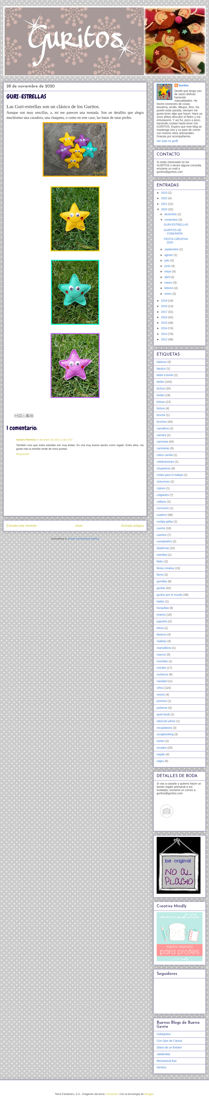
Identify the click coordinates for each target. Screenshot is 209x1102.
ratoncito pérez (166, 721)
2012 (164, 339)
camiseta (162, 441)
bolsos (161, 408)
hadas (160, 601)
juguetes (162, 621)
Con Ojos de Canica (169, 1040)
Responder (22, 454)
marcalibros (164, 647)
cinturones (163, 481)
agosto (169, 255)
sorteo (161, 741)
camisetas (163, 448)
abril (167, 277)
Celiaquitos (164, 1034)
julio (167, 260)
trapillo (161, 754)
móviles (161, 667)
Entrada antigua (132, 525)
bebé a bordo (165, 375)
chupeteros (164, 468)
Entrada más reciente (21, 525)
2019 (164, 300)
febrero (169, 288)
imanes (161, 614)
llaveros (161, 634)
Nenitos (161, 1067)
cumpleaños (164, 541)
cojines (161, 488)
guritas (161, 588)
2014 (164, 328)
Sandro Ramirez (26, 439)
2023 (164, 192)
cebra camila (165, 455)
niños (160, 687)
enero (168, 293)
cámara (161, 435)
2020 (164, 209)
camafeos (163, 428)
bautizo (161, 368)
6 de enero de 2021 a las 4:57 (55, 439)
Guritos (184, 85)
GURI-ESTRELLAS (176, 224)
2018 (164, 306)
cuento (161, 528)
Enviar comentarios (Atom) (83, 538)
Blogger (148, 1094)
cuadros (162, 514)
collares (161, 501)
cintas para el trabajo (170, 474)
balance (162, 361)
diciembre (171, 214)
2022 (164, 198)
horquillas (163, 608)
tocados (162, 747)
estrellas (162, 554)
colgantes (163, 495)
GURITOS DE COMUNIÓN (173, 231)
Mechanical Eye (167, 1060)
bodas (160, 395)
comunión (163, 508)
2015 (164, 322)
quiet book (163, 714)
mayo (168, 271)
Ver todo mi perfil (167, 141)
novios (161, 694)
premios (162, 701)
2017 (164, 311)
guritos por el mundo (170, 594)
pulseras (162, 707)
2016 (164, 317)
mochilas (162, 661)
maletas (162, 641)
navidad (162, 681)
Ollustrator (112, 1094)
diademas (163, 548)
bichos (161, 388)
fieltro (160, 561)
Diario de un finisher (169, 1047)
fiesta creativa (165, 568)
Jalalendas (163, 1054)
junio (167, 266)
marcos (161, 654)
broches (162, 421)
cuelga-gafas (165, 521)
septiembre (171, 249)
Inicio (79, 525)
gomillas (162, 581)
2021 (164, 203)
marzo (168, 282)
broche (161, 415)
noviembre (171, 219)
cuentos (162, 534)
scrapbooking (165, 734)
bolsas (161, 401)
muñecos (162, 674)
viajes (160, 761)
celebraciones (165, 461)
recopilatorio (164, 727)
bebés (160, 381)
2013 (164, 333)
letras (160, 628)
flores (160, 574)
